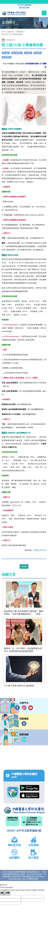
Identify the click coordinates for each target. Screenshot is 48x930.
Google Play (29, 788)
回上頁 (24, 567)
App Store (29, 795)
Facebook (17, 707)
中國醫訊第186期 (39, 550)
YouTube (30, 707)
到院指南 (24, 723)
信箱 (24, 739)
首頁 (3, 32)
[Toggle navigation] (44, 13)
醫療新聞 (20, 32)
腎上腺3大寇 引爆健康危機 (12, 34)
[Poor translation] (7, 893)
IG (24, 707)
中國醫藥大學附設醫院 (24, 810)
